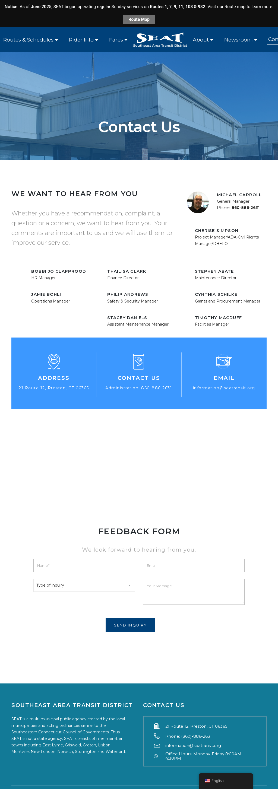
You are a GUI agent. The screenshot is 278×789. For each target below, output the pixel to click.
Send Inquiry (130, 625)
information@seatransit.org (224, 388)
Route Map (139, 19)
